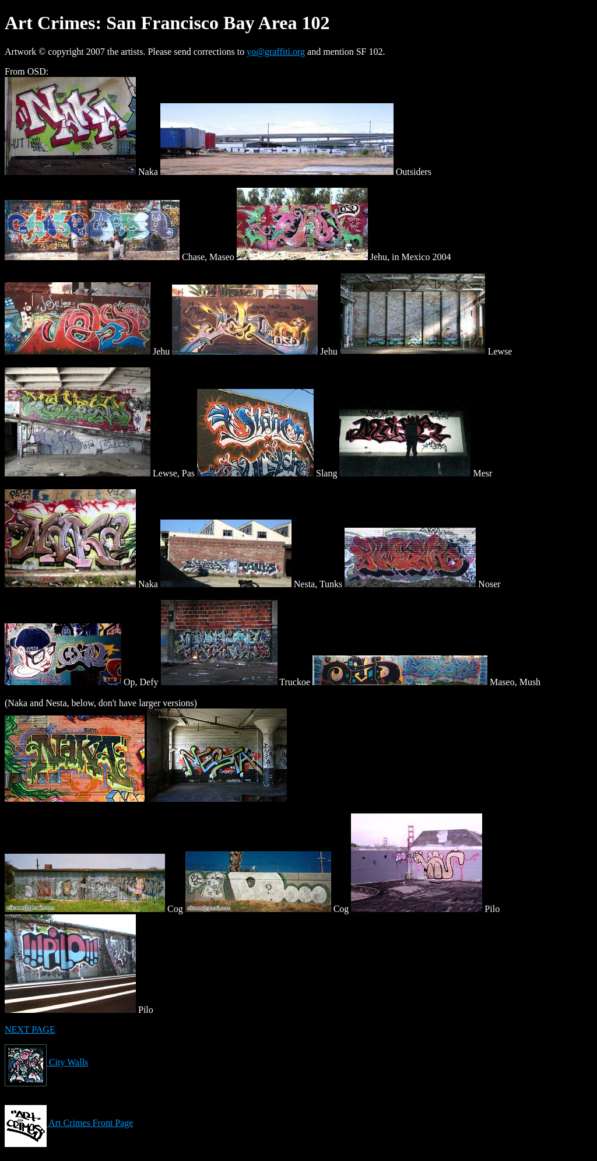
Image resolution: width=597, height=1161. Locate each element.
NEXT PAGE (30, 1029)
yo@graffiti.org (276, 52)
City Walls (46, 1062)
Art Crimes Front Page (69, 1123)
